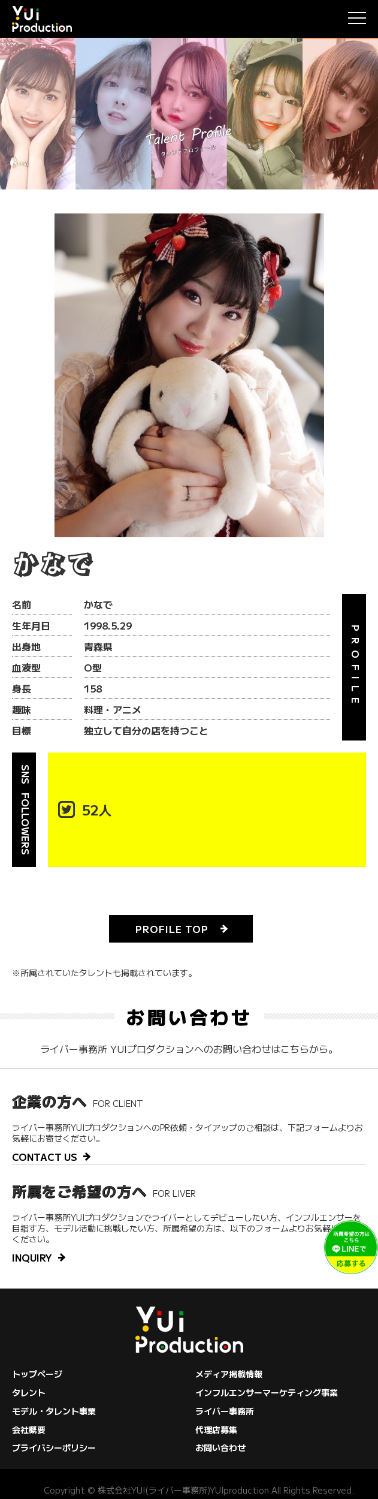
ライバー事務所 (224, 1411)
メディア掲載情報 (228, 1374)
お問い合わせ (220, 1447)
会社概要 (29, 1429)
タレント (29, 1392)
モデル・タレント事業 (54, 1411)
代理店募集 (216, 1429)
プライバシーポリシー (54, 1447)
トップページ (37, 1374)
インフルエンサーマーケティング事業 (266, 1392)
